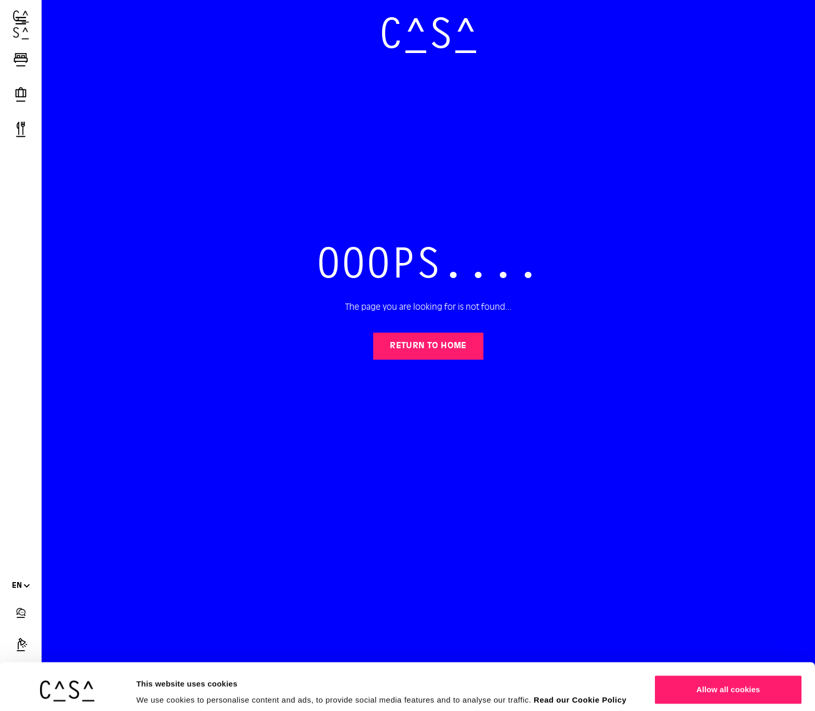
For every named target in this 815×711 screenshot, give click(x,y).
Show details (160, 688)
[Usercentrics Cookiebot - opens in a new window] (67, 691)
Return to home (428, 346)
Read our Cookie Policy (580, 659)
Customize (728, 683)
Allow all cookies (728, 649)
